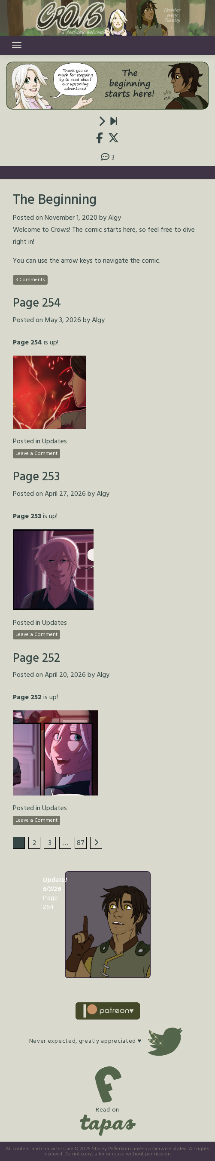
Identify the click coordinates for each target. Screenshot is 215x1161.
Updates (54, 441)
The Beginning (55, 200)
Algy (114, 218)
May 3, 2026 (63, 320)
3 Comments (30, 280)
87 (81, 843)
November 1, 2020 (71, 218)
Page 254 (37, 303)
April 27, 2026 (65, 494)
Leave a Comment (36, 453)
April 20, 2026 (65, 675)
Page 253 (36, 477)
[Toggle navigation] (17, 45)
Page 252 (36, 658)
